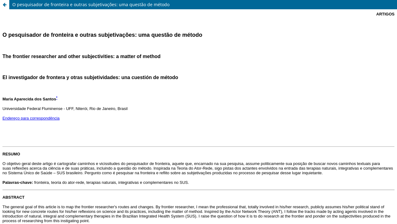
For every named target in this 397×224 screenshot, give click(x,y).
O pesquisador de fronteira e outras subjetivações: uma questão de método (90, 4)
